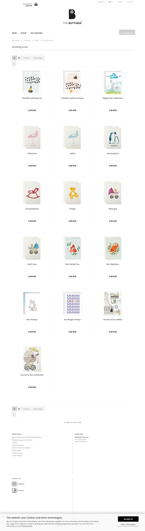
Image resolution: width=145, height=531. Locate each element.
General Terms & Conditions (21, 450)
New (14, 33)
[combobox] (26, 60)
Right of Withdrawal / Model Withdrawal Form (27, 439)
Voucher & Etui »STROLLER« (32, 377)
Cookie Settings (17, 457)
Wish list (129, 2)
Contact (14, 444)
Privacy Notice (26, 526)
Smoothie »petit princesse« (72, 100)
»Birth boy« (32, 266)
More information (128, 524)
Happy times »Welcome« (112, 100)
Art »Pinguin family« (72, 321)
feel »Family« (32, 321)
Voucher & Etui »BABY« (112, 321)
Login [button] (119, 2)
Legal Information (18, 447)
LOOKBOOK (127, 33)
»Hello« (72, 155)
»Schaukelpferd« (32, 210)
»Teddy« (72, 210)
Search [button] (101, 2)
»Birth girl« (112, 210)
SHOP (23, 33)
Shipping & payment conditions (22, 442)
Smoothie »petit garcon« (32, 100)
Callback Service (17, 455)
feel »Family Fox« (72, 266)
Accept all (128, 519)
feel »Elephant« (112, 266)
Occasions (36, 33)
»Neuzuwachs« (113, 155)
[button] (111, 2)
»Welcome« (32, 155)
